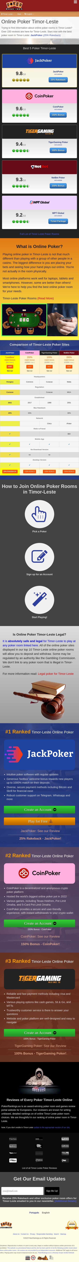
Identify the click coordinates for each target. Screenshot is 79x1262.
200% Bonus (58, 193)
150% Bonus (58, 123)
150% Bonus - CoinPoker (47, 928)
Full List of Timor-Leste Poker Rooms (39, 234)
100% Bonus (58, 158)
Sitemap (63, 1234)
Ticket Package (61, 219)
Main (19, 14)
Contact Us (25, 1234)
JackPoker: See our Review (40, 839)
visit (10, 367)
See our (10, 371)
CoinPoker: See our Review (40, 944)
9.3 (19, 187)
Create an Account (46, 810)
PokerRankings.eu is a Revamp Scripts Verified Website (56, 1253)
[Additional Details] (65, 1201)
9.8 (19, 73)
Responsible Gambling (45, 1234)
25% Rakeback (58, 80)
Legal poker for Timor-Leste (44, 669)
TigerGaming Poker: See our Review (40, 1053)
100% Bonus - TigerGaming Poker (47, 1037)
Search (56, 1234)
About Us (16, 1234)
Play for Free (46, 819)
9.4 (19, 152)
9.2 (31, 214)
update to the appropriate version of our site (56, 1124)
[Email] (22, 1191)
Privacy (32, 1234)
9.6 (19, 116)
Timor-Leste (7, 14)
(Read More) (36, 292)
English (29, 14)
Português (34, 1213)
